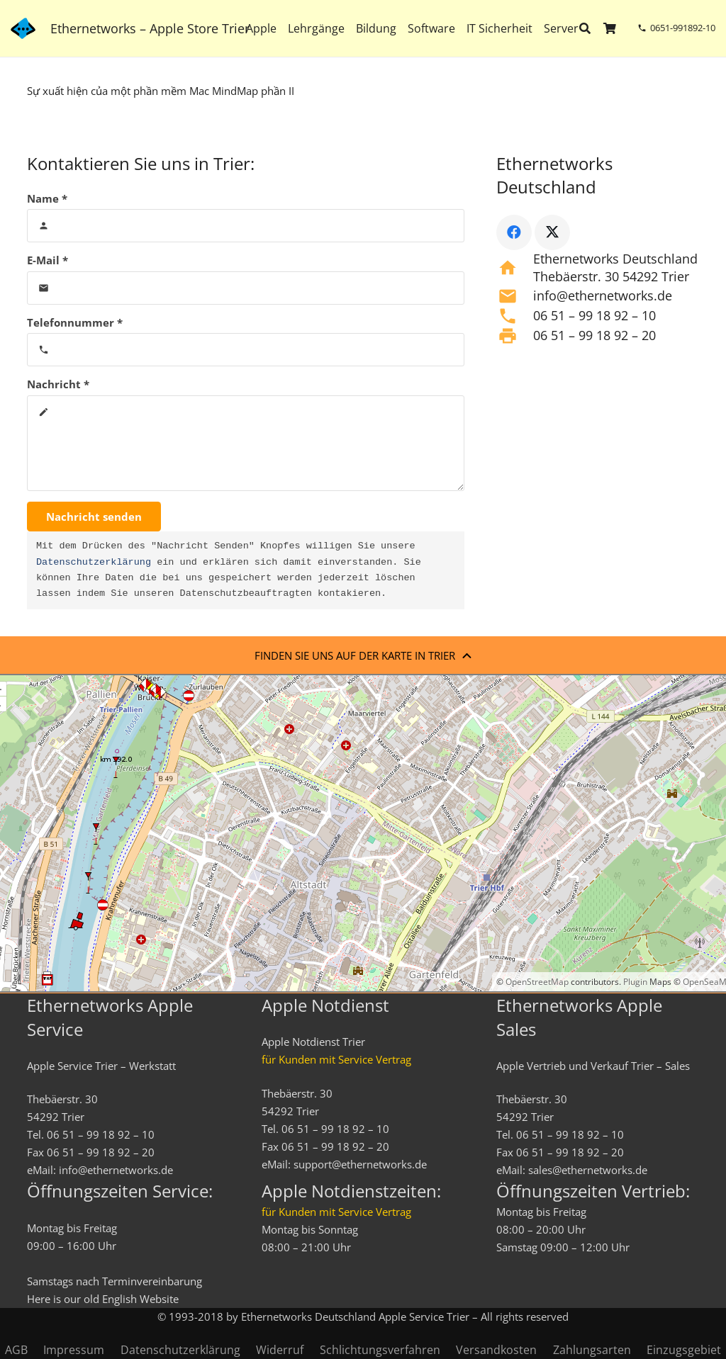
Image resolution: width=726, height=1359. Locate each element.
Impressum (73, 1350)
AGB (16, 1350)
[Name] (246, 225)
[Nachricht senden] (94, 516)
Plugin (634, 982)
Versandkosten (496, 1350)
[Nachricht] (246, 443)
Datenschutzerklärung (93, 562)
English (119, 1299)
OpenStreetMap (537, 982)
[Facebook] (514, 232)
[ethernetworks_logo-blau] (23, 28)
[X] (552, 232)
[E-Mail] (246, 288)
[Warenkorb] (610, 28)
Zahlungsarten (592, 1350)
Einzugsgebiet (684, 1350)
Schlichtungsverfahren (380, 1350)
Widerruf (279, 1350)
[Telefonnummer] (246, 349)
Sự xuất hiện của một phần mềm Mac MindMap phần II (160, 91)
